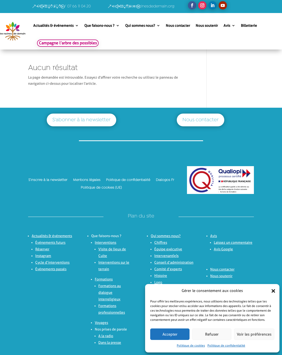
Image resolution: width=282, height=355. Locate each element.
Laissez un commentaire (233, 242)
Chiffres (160, 242)
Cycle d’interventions (52, 262)
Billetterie (249, 25)
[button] (271, 290)
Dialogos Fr (165, 180)
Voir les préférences (254, 334)
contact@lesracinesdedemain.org (143, 6)
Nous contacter (178, 25)
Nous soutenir (207, 25)
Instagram (43, 256)
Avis (227, 25)
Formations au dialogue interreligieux (109, 292)
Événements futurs (50, 242)
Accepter (170, 334)
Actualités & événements (53, 25)
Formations (104, 279)
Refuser (212, 334)
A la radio (105, 336)
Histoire (160, 276)
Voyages (101, 323)
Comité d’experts (168, 269)
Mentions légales (86, 180)
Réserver (42, 249)
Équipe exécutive (168, 249)
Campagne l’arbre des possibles (68, 43)
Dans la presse (109, 342)
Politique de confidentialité (226, 345)
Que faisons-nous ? (99, 25)
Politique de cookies (191, 345)
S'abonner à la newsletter (81, 120)
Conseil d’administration (173, 262)
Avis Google (223, 249)
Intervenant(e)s (166, 256)
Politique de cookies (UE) (101, 188)
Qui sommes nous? (140, 25)
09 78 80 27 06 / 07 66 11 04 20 (64, 6)
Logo (158, 282)
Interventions (105, 242)
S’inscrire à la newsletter (47, 180)
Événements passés (50, 269)
